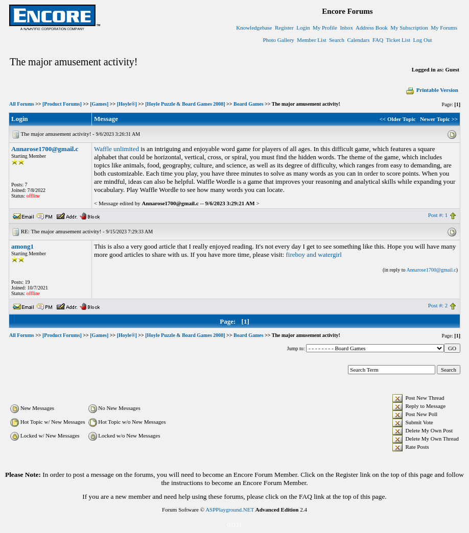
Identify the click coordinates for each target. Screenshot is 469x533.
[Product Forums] (62, 104)
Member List (311, 40)
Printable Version (431, 90)
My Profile (325, 28)
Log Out (422, 40)
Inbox (346, 28)
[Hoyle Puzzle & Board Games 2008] (185, 104)
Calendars (358, 40)
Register (284, 28)
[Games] (99, 104)
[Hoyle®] (127, 104)
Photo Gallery (278, 40)
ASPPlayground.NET (229, 509)
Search (336, 40)
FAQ (377, 40)
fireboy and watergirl (314, 254)
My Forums (444, 28)
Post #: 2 (438, 305)
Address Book (372, 28)
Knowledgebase (254, 28)
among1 (22, 246)
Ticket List (398, 40)
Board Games (248, 104)
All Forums (21, 104)
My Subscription (409, 28)
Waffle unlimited (116, 149)
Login (303, 28)
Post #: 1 (438, 215)
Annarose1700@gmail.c (44, 149)
